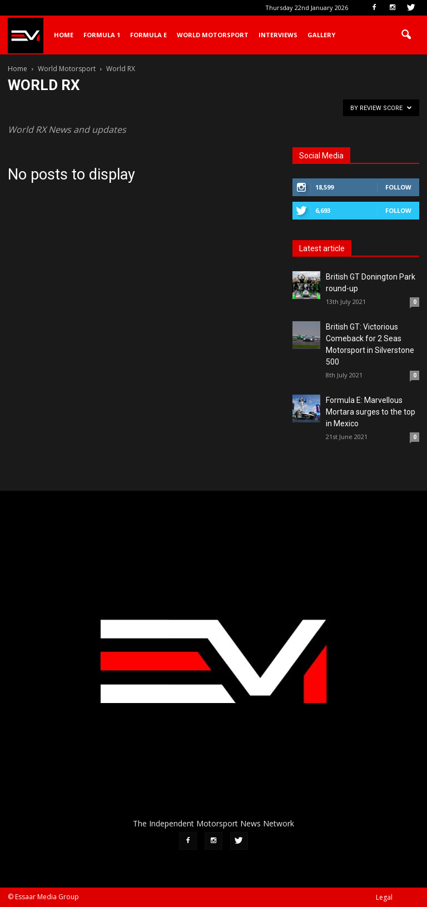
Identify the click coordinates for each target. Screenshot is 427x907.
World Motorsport (213, 35)
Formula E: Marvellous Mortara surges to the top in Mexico (370, 412)
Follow (398, 187)
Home (63, 35)
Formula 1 (101, 35)
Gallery (321, 35)
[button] (406, 35)
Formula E (148, 35)
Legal (384, 897)
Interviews (278, 35)
